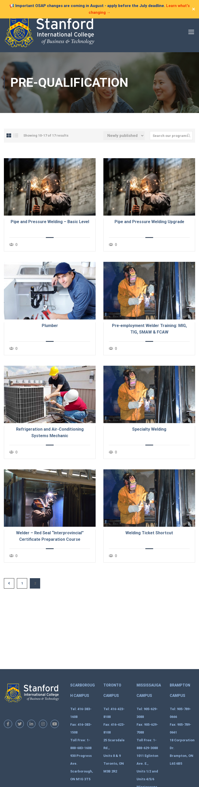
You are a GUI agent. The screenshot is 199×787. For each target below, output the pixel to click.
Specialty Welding (149, 429)
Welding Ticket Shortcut (149, 532)
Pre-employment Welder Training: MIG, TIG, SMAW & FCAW (149, 329)
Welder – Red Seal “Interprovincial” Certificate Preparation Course (50, 536)
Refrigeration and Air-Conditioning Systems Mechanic (50, 432)
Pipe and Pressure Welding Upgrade (149, 221)
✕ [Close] (193, 9)
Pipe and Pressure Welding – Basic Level (50, 221)
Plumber (50, 325)
